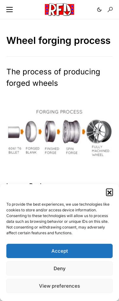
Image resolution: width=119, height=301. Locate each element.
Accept (59, 251)
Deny (60, 268)
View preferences (59, 286)
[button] (109, 192)
